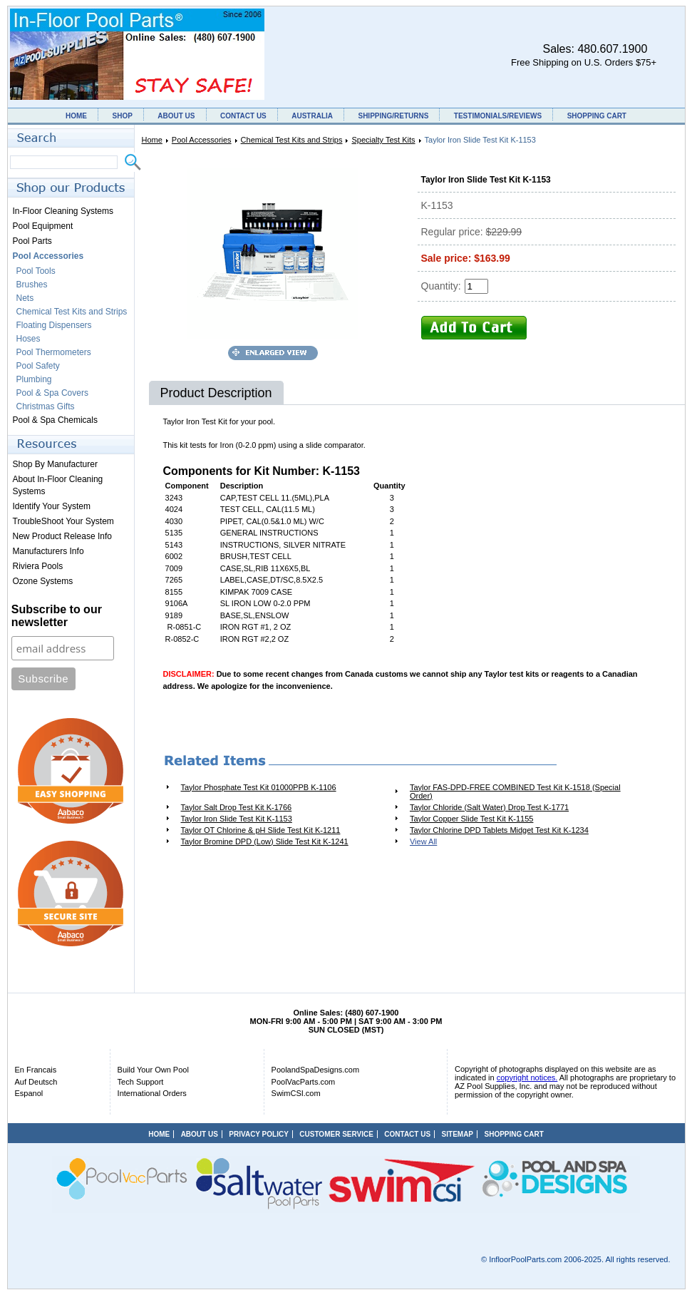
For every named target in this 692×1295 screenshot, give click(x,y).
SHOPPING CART (596, 116)
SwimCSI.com (296, 1093)
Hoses (28, 339)
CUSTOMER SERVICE (336, 1134)
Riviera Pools (38, 566)
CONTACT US (243, 116)
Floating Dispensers (54, 325)
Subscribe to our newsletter (56, 615)
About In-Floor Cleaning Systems (58, 485)
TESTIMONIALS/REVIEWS (498, 116)
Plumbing (34, 379)
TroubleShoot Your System (63, 521)
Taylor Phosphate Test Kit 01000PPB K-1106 (258, 787)
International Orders (152, 1093)
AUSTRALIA (312, 116)
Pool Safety (38, 366)
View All (423, 841)
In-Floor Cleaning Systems (63, 211)
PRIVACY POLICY (259, 1134)
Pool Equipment (43, 226)
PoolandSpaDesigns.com (316, 1069)
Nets (25, 298)
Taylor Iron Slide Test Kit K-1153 (236, 818)
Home (152, 139)
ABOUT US (176, 116)
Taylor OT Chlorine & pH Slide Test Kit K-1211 (261, 830)
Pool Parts (32, 241)
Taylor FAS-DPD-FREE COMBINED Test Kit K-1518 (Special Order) (515, 791)
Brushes (32, 285)
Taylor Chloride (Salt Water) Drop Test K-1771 (489, 807)
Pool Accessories (202, 139)
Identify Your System (52, 506)
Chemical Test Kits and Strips (292, 139)
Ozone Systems (43, 581)
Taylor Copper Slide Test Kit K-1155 (471, 818)
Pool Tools (36, 271)
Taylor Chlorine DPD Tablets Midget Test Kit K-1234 (499, 830)
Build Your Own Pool (153, 1069)
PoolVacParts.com (304, 1082)
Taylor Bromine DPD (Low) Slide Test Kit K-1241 (264, 841)
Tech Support (141, 1082)
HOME (76, 116)
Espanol (29, 1093)
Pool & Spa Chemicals (55, 420)
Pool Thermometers (53, 352)
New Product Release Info (62, 536)
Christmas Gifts (45, 406)
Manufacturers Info (48, 551)
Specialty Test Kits (383, 139)
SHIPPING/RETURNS (393, 116)
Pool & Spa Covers (52, 393)
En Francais (36, 1069)
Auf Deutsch (36, 1082)
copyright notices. (527, 1077)
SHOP (122, 116)
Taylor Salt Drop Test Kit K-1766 (236, 807)
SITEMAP (457, 1134)
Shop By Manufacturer (55, 464)
